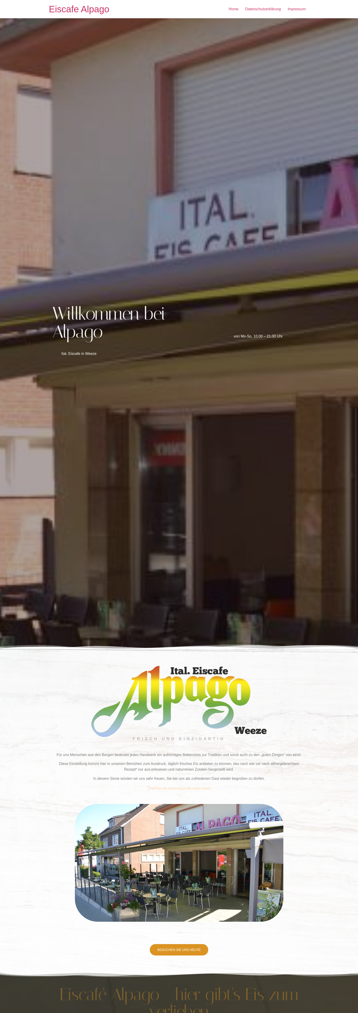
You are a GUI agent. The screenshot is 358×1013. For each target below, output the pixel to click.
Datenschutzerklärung (263, 9)
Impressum (297, 9)
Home (234, 9)
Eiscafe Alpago (79, 9)
